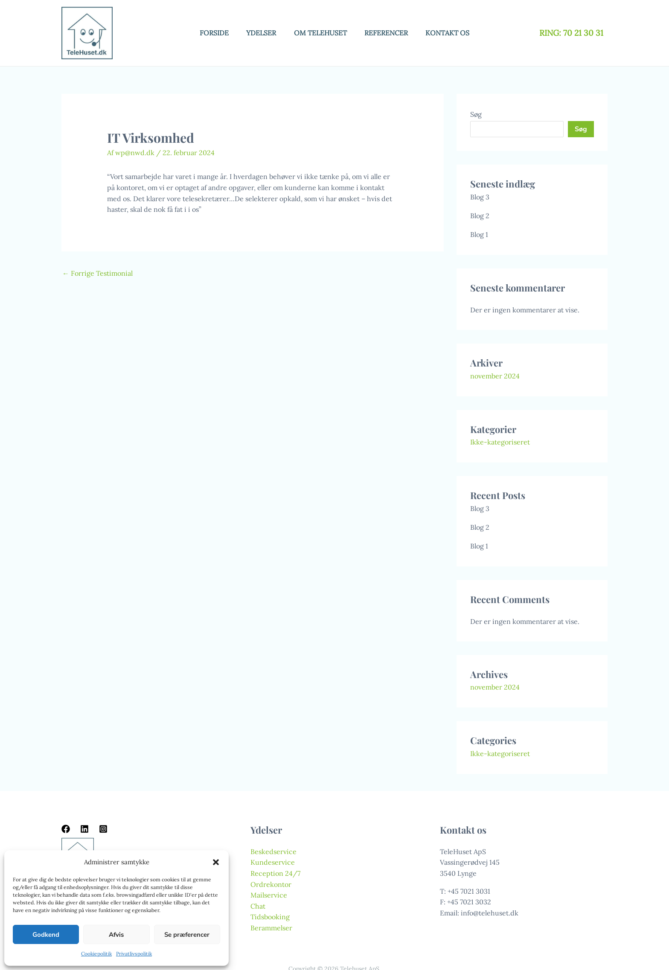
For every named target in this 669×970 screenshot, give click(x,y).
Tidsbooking (270, 916)
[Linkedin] (84, 829)
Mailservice (268, 895)
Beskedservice (273, 851)
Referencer (389, 33)
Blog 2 (479, 215)
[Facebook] (65, 829)
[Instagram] (103, 829)
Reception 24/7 (275, 873)
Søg (476, 114)
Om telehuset (320, 33)
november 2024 (495, 376)
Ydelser (258, 33)
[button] (216, 862)
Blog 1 (479, 234)
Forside (208, 33)
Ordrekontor (270, 884)
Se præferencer (186, 934)
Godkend (45, 934)
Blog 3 (479, 197)
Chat (257, 906)
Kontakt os (453, 33)
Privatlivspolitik (134, 953)
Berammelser (271, 928)
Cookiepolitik (96, 953)
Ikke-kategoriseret (500, 442)
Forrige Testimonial (97, 273)
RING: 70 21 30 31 (572, 33)
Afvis (116, 934)
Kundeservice (272, 862)
